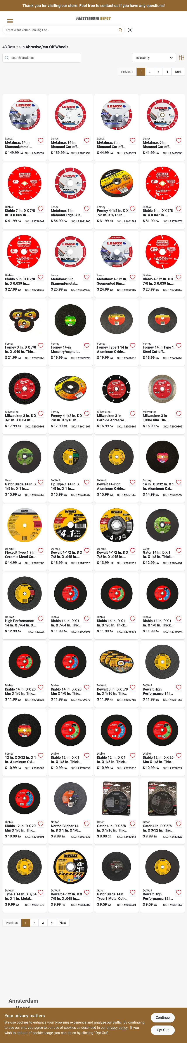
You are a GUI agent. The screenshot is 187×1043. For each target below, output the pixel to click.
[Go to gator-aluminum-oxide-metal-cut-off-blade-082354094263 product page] (116, 811)
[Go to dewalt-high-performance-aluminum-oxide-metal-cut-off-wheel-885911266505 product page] (162, 879)
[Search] (121, 29)
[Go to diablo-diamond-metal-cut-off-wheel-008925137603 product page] (162, 264)
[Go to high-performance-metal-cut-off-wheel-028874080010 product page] (24, 605)
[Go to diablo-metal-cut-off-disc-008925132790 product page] (70, 605)
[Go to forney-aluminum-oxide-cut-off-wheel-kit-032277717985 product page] (24, 332)
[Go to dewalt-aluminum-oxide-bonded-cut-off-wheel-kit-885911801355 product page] (116, 674)
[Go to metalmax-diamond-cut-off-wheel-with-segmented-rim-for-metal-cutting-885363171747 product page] (116, 127)
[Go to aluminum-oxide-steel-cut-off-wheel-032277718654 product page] (24, 742)
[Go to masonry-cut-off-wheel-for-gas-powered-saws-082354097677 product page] (24, 469)
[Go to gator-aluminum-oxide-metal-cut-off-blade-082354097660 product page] (162, 537)
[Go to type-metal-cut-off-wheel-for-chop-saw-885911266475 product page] (24, 879)
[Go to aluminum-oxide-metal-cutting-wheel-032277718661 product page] (162, 469)
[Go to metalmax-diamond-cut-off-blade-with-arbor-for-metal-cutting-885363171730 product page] (162, 127)
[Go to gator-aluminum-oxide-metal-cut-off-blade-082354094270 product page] (162, 811)
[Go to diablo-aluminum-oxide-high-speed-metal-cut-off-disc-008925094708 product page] (162, 605)
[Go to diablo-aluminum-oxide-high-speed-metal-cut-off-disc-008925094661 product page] (24, 811)
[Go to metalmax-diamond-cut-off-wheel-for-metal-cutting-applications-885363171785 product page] (70, 127)
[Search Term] (63, 30)
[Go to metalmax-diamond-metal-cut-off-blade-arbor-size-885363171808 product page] (24, 127)
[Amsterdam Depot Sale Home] (93, 18)
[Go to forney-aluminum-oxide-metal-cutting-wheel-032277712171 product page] (116, 195)
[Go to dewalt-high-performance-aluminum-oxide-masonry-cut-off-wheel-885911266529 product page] (162, 674)
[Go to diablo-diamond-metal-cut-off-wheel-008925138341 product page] (24, 195)
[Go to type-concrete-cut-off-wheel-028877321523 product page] (70, 469)
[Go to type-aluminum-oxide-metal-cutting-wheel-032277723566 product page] (116, 332)
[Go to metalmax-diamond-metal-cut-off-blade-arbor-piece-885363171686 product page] (70, 264)
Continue (163, 1017)
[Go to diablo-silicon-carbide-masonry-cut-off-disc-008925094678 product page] (24, 674)
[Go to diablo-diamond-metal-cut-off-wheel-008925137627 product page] (162, 195)
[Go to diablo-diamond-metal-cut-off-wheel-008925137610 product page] (24, 264)
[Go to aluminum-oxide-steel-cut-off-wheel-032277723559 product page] (162, 332)
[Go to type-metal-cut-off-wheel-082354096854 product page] (116, 879)
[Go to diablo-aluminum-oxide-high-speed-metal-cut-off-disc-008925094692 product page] (70, 674)
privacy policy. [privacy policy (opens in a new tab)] (117, 1028)
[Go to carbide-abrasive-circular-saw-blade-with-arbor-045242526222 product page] (116, 400)
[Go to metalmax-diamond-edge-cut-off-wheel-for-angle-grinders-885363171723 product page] (70, 195)
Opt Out (163, 1030)
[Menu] (10, 21)
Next (178, 71)
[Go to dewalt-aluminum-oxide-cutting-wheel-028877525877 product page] (70, 537)
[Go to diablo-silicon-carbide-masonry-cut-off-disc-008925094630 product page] (162, 742)
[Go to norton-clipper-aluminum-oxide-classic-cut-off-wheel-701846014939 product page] (70, 811)
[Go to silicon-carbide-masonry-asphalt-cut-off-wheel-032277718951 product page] (70, 332)
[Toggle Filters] (181, 57)
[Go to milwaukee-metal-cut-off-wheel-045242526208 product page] (24, 400)
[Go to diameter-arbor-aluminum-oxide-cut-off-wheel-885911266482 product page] (116, 469)
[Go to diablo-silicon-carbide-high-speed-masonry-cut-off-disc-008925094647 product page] (70, 742)
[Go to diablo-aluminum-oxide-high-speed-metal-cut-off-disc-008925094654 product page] (116, 742)
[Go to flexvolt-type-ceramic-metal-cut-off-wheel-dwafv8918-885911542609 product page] (24, 537)
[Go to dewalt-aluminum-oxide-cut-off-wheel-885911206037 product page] (116, 537)
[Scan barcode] (130, 30)
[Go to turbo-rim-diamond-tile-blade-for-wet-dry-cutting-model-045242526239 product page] (162, 400)
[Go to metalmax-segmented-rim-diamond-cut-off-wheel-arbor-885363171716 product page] (116, 264)
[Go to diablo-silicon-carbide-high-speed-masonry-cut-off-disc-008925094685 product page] (116, 605)
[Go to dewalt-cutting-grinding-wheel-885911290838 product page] (70, 879)
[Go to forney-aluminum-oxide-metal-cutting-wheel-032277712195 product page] (70, 400)
